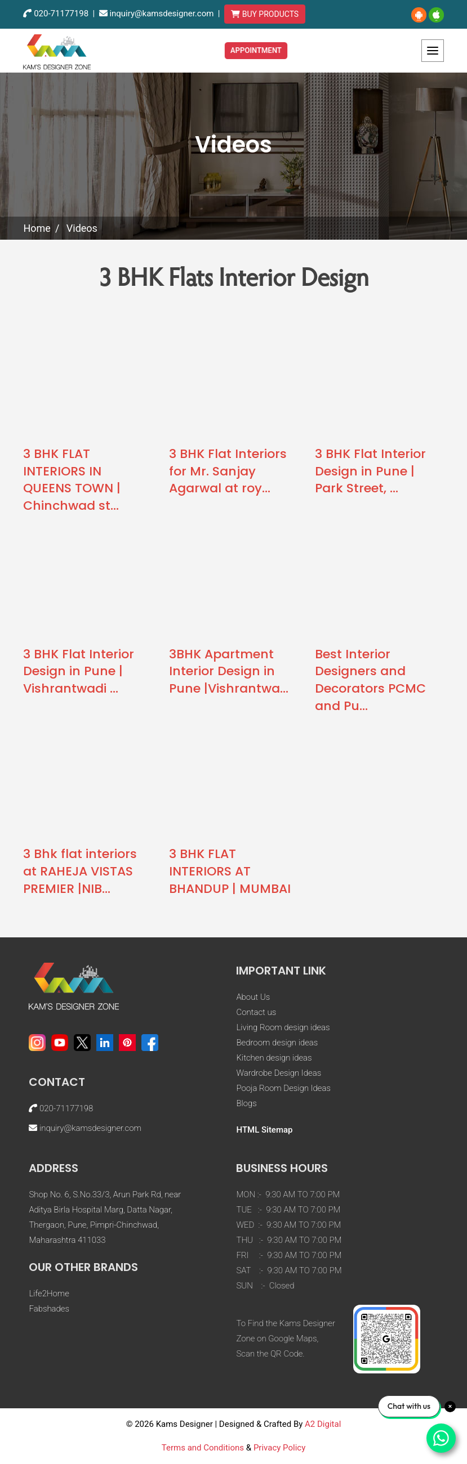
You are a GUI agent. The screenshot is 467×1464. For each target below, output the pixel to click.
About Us (253, 997)
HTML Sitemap (264, 1130)
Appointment (256, 50)
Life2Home (49, 1293)
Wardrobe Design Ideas (278, 1073)
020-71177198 (61, 13)
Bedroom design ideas (277, 1043)
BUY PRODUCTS (265, 14)
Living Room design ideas (283, 1027)
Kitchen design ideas (274, 1058)
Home (36, 228)
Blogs (246, 1103)
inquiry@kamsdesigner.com (161, 13)
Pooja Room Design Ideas (283, 1088)
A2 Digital (323, 1424)
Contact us (256, 1012)
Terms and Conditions (203, 1448)
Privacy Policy (279, 1448)
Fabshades (49, 1309)
